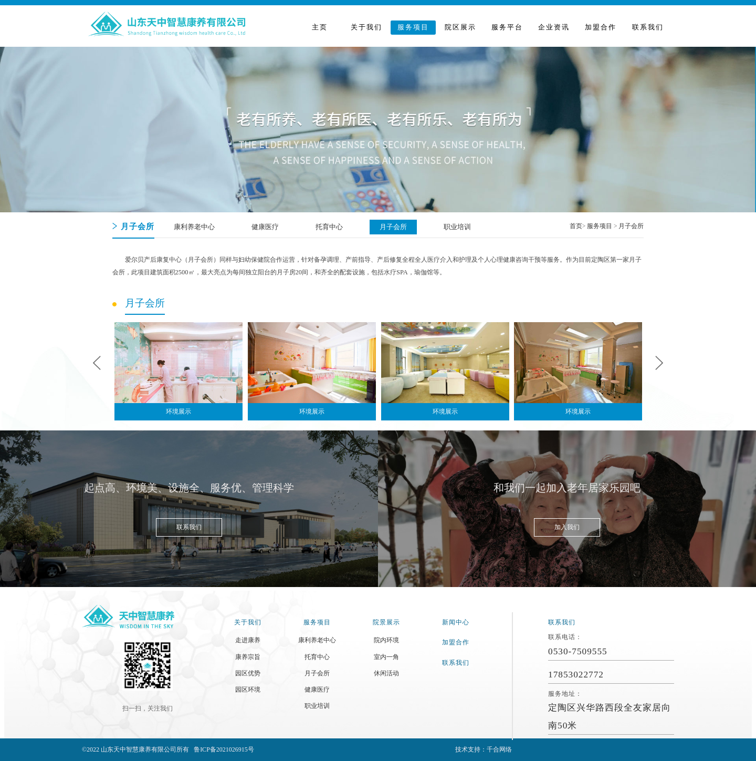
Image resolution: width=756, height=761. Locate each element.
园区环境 (247, 689)
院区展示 (460, 27)
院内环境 (386, 640)
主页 (320, 27)
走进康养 (247, 640)
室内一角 (386, 657)
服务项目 (413, 27)
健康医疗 (317, 689)
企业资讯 (554, 27)
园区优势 (247, 673)
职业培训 (317, 705)
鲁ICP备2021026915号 (224, 749)
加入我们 (567, 527)
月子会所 (631, 226)
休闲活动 (386, 673)
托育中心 (317, 657)
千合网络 (499, 749)
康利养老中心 (317, 640)
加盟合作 (600, 27)
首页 (576, 226)
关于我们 (366, 27)
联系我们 (648, 27)
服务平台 (507, 27)
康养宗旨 (247, 657)
